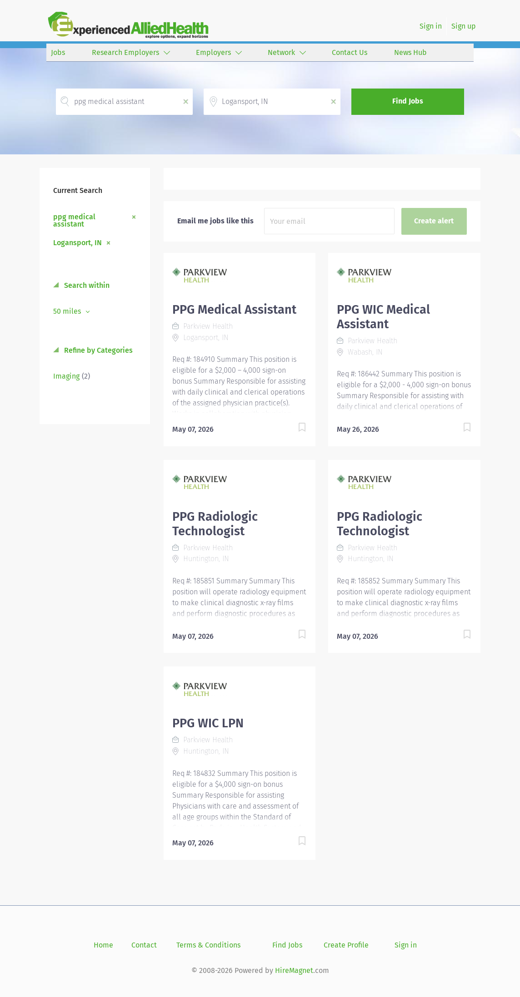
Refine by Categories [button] (97, 350)
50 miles (68, 311)
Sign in (431, 26)
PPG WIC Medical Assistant (383, 316)
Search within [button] (86, 285)
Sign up (463, 26)
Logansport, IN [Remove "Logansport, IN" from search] (77, 242)
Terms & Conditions (208, 945)
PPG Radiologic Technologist (215, 523)
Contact (144, 945)
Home (103, 945)
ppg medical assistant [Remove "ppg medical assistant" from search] (74, 220)
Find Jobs (407, 101)
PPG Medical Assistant (234, 309)
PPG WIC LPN (208, 723)
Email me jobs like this (215, 221)
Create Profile (346, 945)
